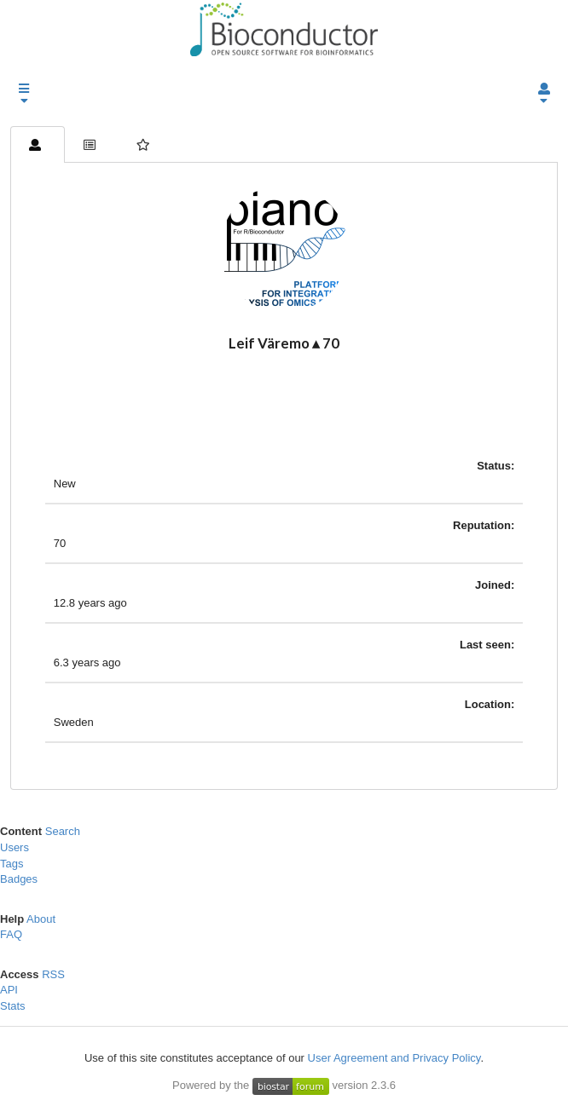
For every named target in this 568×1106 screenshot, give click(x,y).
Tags (11, 863)
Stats (13, 1005)
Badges (19, 879)
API (9, 989)
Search (62, 831)
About (40, 919)
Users (14, 847)
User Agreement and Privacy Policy (394, 1057)
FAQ (11, 934)
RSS (53, 974)
